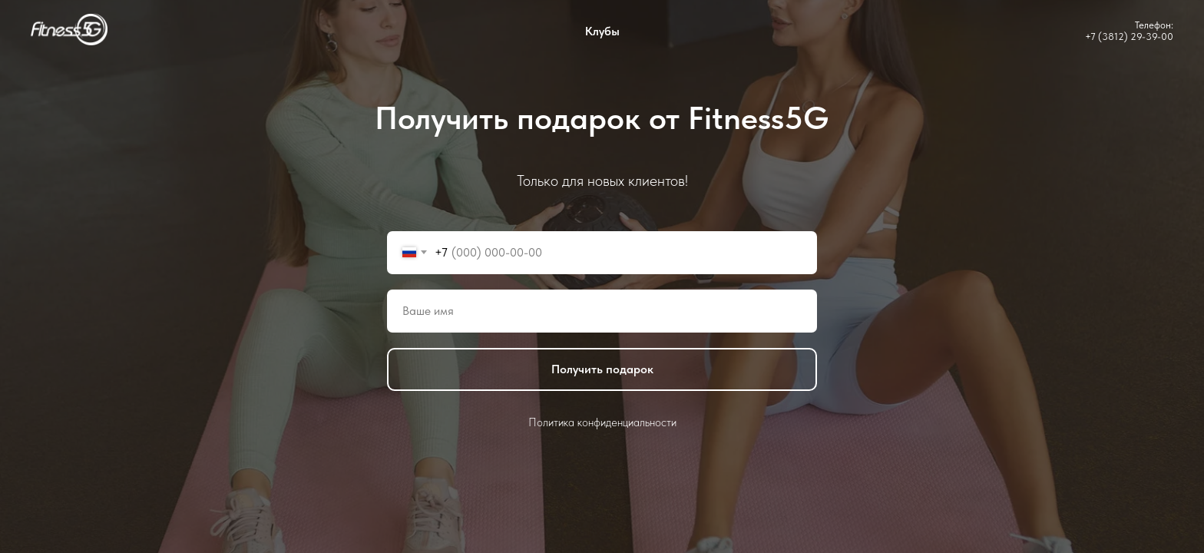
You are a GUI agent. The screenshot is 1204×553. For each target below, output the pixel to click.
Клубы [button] (602, 31)
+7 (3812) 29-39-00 (1129, 36)
